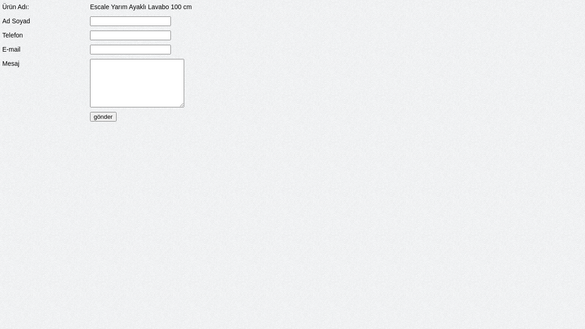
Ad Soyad (16, 21)
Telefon (12, 35)
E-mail (11, 49)
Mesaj (10, 63)
